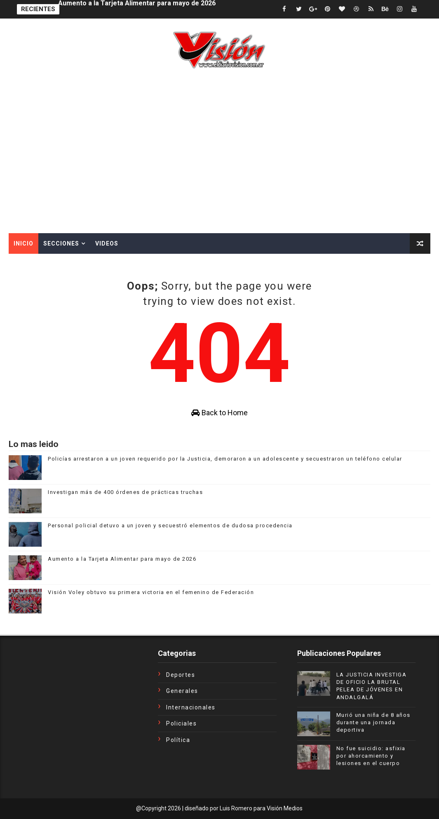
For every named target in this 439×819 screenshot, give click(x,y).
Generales (182, 691)
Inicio (23, 243)
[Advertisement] (219, 171)
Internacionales (191, 707)
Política (178, 740)
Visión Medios (285, 808)
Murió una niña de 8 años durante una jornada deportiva (373, 722)
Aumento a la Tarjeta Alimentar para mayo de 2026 (137, 9)
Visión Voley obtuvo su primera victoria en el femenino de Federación (151, 592)
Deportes (180, 675)
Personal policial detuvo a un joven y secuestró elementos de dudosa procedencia (170, 525)
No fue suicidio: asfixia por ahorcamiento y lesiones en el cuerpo (371, 755)
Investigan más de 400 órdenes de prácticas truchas (125, 492)
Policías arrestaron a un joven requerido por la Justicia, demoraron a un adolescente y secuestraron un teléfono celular (225, 459)
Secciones (61, 243)
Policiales (181, 723)
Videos (106, 243)
